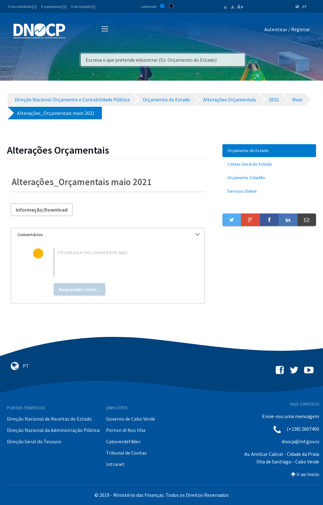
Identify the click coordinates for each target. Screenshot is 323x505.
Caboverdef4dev (123, 441)
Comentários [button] (108, 234)
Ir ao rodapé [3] (83, 6)
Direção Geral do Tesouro (34, 441)
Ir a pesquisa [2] (54, 6)
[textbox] (118, 262)
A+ (240, 6)
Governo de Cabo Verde (130, 419)
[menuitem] (269, 150)
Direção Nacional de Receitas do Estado (49, 419)
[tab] (107, 234)
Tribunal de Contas (126, 453)
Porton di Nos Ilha (125, 430)
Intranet (115, 464)
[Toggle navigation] (73, 30)
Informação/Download (42, 210)
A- (226, 7)
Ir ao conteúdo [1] (23, 6)
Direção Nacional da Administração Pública (53, 430)
